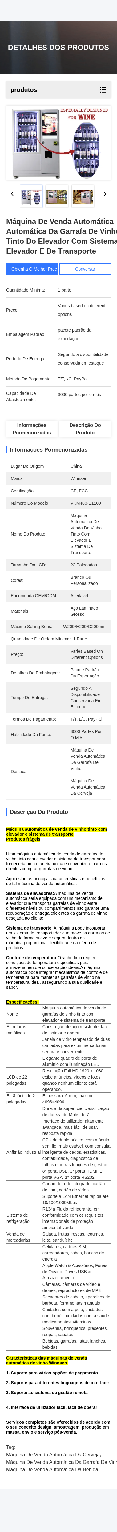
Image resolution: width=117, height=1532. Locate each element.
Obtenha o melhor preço (35, 269)
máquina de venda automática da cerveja (53, 1454)
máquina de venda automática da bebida (52, 1469)
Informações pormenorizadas (32, 429)
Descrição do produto (85, 429)
